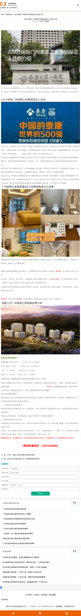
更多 (74, 503)
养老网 (47, 21)
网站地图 (52, 595)
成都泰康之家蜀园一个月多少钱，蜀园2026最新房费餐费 (24, 577)
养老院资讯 (9, 14)
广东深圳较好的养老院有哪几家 (14, 509)
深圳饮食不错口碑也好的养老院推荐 (16, 538)
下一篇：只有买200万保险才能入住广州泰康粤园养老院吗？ (20, 459)
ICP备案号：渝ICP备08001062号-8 (42, 606)
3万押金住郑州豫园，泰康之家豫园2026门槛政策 (21, 557)
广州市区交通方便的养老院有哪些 (15, 529)
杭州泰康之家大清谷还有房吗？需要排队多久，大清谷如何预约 (26, 562)
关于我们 (28, 595)
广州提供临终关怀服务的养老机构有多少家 (19, 519)
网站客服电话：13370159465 (40, 445)
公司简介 (36, 595)
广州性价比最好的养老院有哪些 (14, 524)
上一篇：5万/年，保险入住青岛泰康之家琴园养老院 (18, 455)
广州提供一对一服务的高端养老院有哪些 (18, 533)
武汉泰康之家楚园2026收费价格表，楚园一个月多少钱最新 (25, 567)
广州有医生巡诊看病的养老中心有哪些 (17, 514)
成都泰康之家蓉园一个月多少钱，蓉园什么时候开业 (22, 572)
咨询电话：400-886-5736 (65, 606)
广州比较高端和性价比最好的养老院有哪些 (19, 543)
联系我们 (44, 595)
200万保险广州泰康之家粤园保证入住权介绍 (28, 14)
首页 (2, 14)
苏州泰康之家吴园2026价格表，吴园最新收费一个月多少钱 (25, 582)
